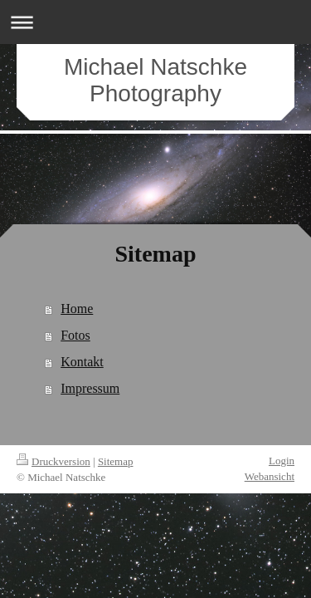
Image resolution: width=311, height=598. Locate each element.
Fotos (75, 335)
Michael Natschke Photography (155, 80)
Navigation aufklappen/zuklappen (155, 22)
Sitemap (116, 461)
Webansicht (269, 476)
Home (77, 308)
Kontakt (82, 362)
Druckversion (53, 461)
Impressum (90, 388)
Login (281, 460)
